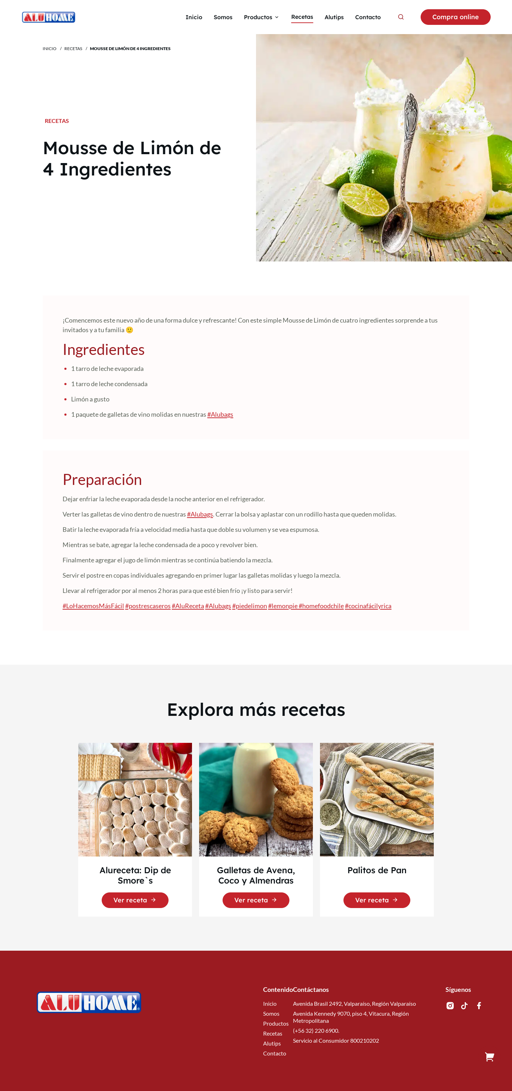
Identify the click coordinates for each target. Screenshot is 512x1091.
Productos (276, 1023)
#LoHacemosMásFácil (93, 606)
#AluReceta (188, 606)
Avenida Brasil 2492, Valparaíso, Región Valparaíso (354, 1003)
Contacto (274, 1053)
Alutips (272, 1043)
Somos (271, 1013)
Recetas (73, 48)
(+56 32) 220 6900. (316, 1030)
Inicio (50, 48)
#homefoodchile (321, 606)
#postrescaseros (148, 606)
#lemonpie (283, 606)
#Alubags (220, 414)
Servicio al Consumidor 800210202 (336, 1040)
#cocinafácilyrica (368, 606)
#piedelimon (249, 606)
